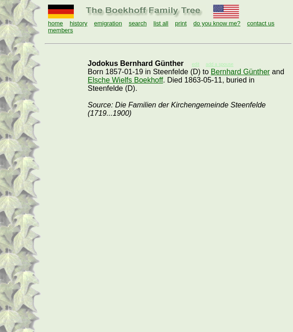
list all (160, 23)
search (138, 23)
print (180, 23)
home (55, 23)
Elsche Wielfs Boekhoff (125, 80)
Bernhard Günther (240, 72)
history (78, 23)
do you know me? (216, 23)
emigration (108, 23)
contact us (260, 23)
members (60, 30)
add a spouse (219, 64)
